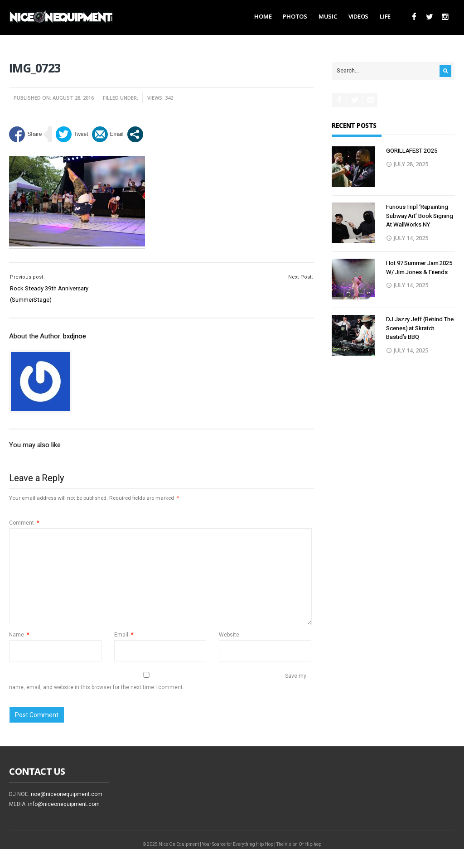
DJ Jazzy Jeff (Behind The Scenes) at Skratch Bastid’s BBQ (419, 328)
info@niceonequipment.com (64, 804)
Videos (358, 16)
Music (328, 16)
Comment (24, 523)
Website (229, 635)
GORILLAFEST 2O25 (411, 150)
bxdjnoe (74, 336)
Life (385, 16)
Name (19, 635)
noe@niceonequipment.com (66, 794)
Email (123, 635)
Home (262, 16)
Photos (295, 16)
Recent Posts (354, 125)
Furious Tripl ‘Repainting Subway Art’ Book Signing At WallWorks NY (419, 215)
